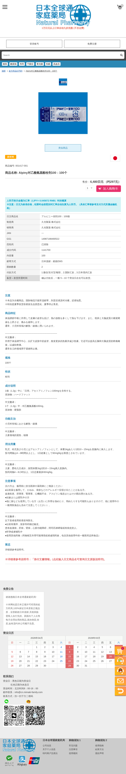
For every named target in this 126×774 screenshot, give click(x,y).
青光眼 (40, 64)
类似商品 (63, 148)
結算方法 (99, 749)
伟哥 (22, 64)
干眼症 (30, 64)
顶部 (4, 71)
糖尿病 (13, 64)
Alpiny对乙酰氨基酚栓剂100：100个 (41, 71)
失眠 (48, 64)
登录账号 (34, 43)
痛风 (5, 64)
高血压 (56, 64)
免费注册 (92, 43)
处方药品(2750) (15, 71)
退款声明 (99, 753)
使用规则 (73, 753)
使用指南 (99, 745)
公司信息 (47, 745)
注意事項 (73, 749)
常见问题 (73, 745)
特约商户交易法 (50, 753)
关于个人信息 (49, 749)
